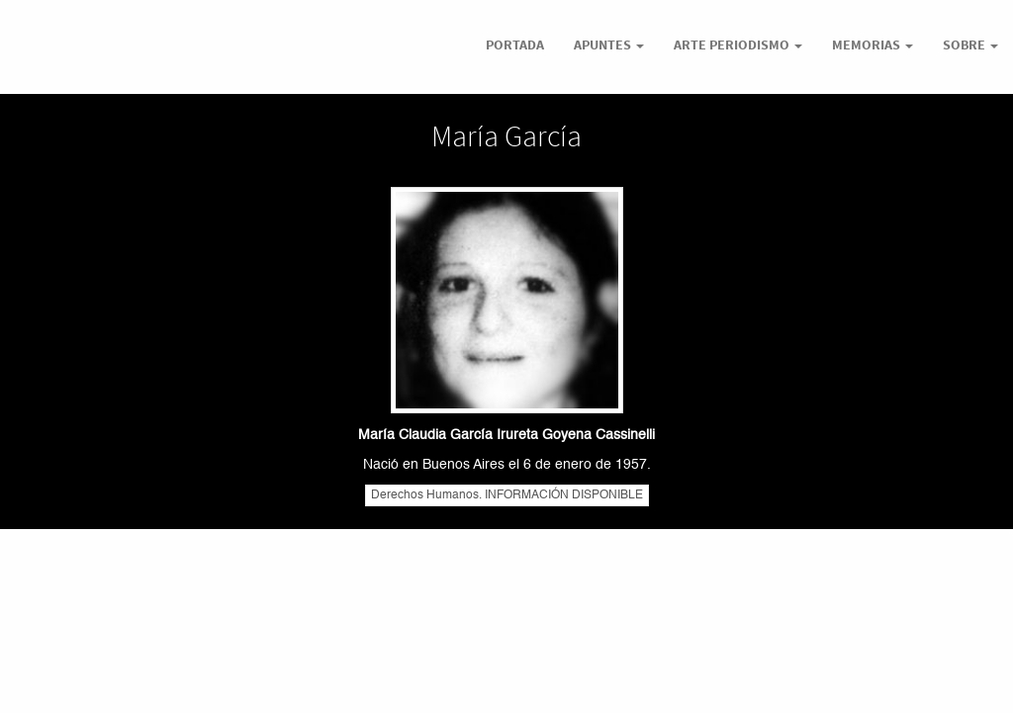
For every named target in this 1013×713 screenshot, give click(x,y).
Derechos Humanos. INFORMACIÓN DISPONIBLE (507, 495)
